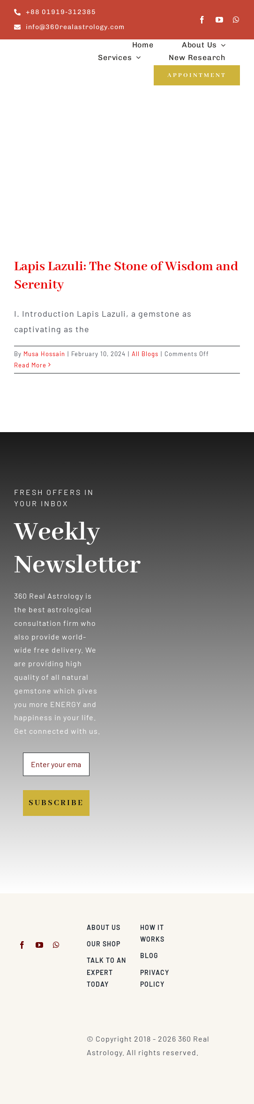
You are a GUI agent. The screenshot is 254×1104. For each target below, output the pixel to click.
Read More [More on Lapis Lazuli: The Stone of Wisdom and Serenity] (30, 365)
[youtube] (220, 19)
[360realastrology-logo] (43, 50)
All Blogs (145, 354)
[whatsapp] (236, 19)
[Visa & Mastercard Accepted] (216, 925)
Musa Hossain (44, 354)
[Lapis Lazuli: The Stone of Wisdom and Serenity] (127, 179)
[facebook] (202, 19)
